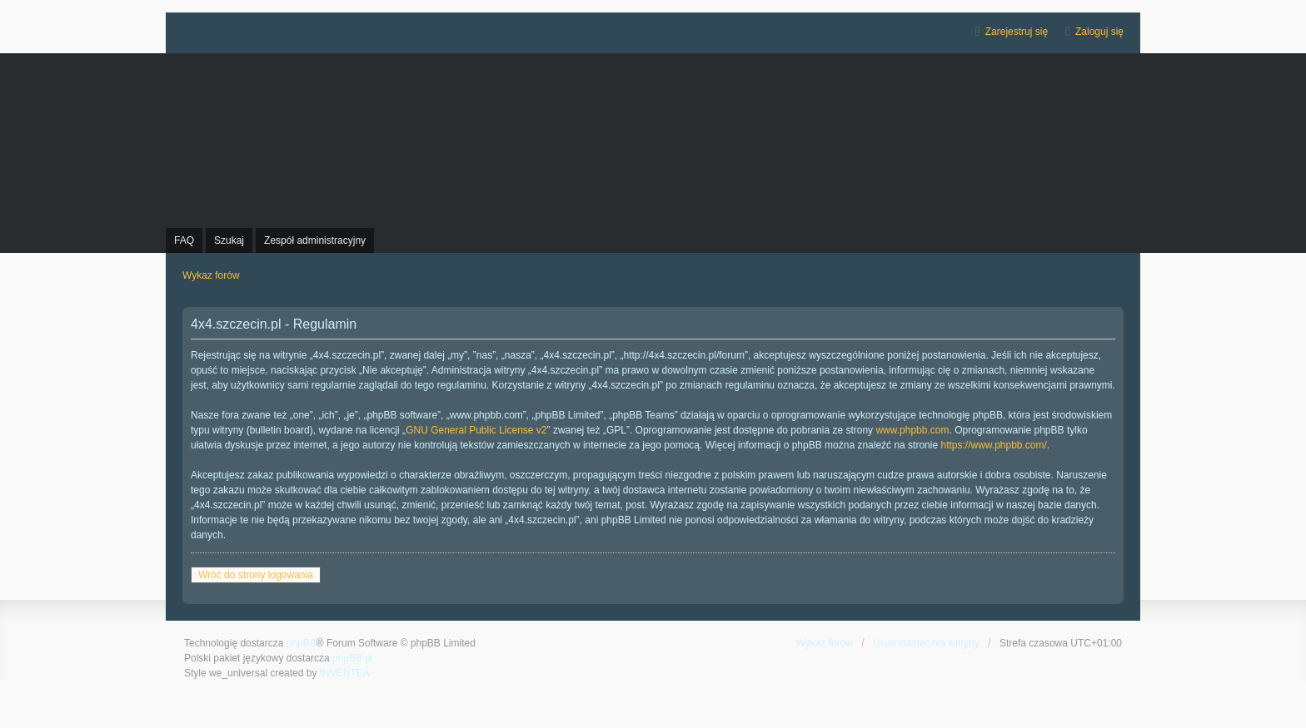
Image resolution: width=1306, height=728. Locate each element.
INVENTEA (345, 673)
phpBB (302, 643)
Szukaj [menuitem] (229, 240)
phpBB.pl (352, 658)
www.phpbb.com (912, 430)
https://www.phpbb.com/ (993, 445)
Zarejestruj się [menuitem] (1016, 31)
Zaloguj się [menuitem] (1099, 31)
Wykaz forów (825, 643)
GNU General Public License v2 (476, 430)
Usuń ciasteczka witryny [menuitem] (926, 643)
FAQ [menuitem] (184, 240)
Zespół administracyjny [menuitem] (315, 240)
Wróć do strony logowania (255, 575)
